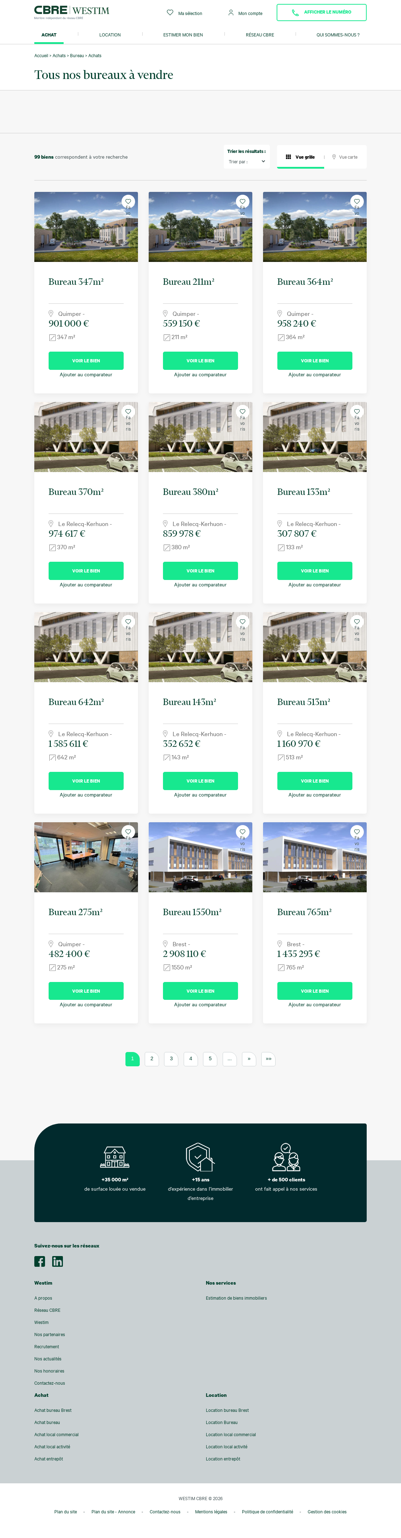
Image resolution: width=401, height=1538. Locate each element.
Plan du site (65, 1511)
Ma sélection (184, 12)
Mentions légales (211, 1511)
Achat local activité (52, 1446)
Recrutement (46, 1346)
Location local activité (226, 1446)
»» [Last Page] (269, 1058)
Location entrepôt (223, 1459)
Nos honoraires (49, 1371)
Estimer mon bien (183, 35)
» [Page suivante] (249, 1058)
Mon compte (245, 12)
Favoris (128, 203)
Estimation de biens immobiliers (236, 1298)
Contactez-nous (49, 1383)
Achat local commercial (56, 1434)
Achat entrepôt (48, 1459)
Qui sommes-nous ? (338, 35)
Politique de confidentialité (267, 1511)
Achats (59, 55)
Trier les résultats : (246, 151)
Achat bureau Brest (52, 1410)
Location (110, 35)
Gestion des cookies (327, 1511)
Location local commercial (231, 1434)
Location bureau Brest (227, 1410)
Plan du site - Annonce (113, 1511)
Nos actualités (47, 1358)
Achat (48, 35)
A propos (43, 1298)
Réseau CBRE (260, 35)
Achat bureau (47, 1422)
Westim (41, 1322)
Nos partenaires (49, 1334)
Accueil (41, 55)
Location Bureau (222, 1422)
